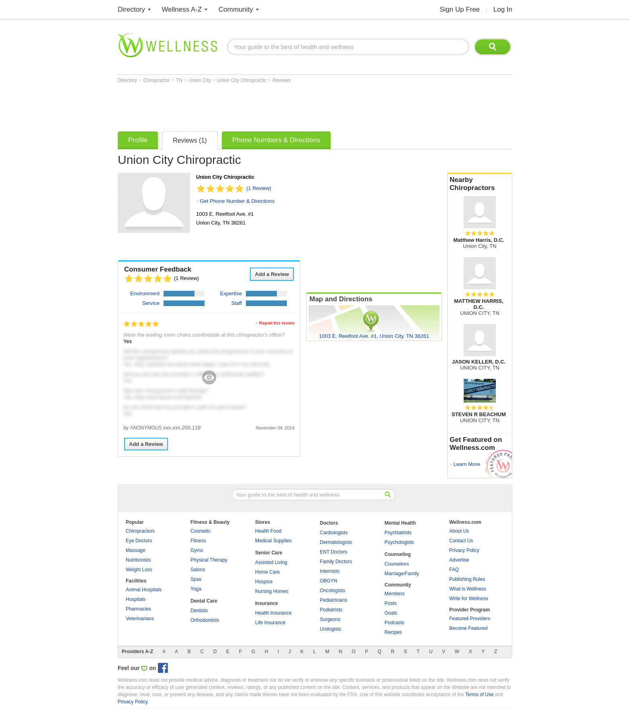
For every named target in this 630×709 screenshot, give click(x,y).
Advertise (459, 560)
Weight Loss (139, 569)
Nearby (480, 184)
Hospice (263, 581)
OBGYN (328, 581)
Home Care (267, 572)
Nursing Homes (271, 591)
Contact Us (461, 540)
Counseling (398, 554)
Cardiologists (334, 532)
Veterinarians (140, 618)
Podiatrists (331, 610)
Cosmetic (200, 531)
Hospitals (135, 599)
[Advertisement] (264, 105)
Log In (502, 9)
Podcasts (394, 622)
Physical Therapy (208, 560)
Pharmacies (138, 609)
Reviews (281, 80)
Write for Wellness (468, 598)
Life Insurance (270, 622)
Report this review (277, 323)
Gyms (196, 550)
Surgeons (330, 619)
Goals (391, 613)
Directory (131, 9)
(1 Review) (258, 188)
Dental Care (203, 601)
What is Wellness (467, 589)
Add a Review (272, 274)
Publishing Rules (467, 579)
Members (395, 594)
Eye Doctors (139, 540)
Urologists (330, 629)
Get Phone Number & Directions (237, 201)
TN (180, 80)
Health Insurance (273, 613)
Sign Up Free (460, 9)
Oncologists (332, 590)
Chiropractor (157, 80)
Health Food (268, 531)
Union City (200, 80)
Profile (137, 140)
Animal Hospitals (144, 590)
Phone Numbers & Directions (276, 140)
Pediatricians (334, 600)
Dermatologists (336, 542)
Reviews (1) (190, 140)
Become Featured (468, 628)
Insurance (266, 603)
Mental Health (400, 523)
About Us (459, 531)
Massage (135, 550)
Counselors (397, 564)
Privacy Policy (464, 550)
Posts (391, 603)
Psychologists (399, 542)
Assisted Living (271, 562)
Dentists (199, 610)
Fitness (198, 540)
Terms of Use (479, 694)
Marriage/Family (402, 573)
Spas (195, 579)
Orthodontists (204, 620)
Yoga (195, 589)
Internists (330, 571)
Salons (197, 569)
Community (236, 9)
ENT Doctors (333, 552)
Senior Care (268, 553)
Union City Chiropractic (242, 80)
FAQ (454, 569)
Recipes (393, 632)
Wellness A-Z (182, 9)
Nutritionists (138, 560)
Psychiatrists (398, 532)
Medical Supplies (273, 540)
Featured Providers (469, 618)
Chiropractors (140, 531)
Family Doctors (336, 561)
